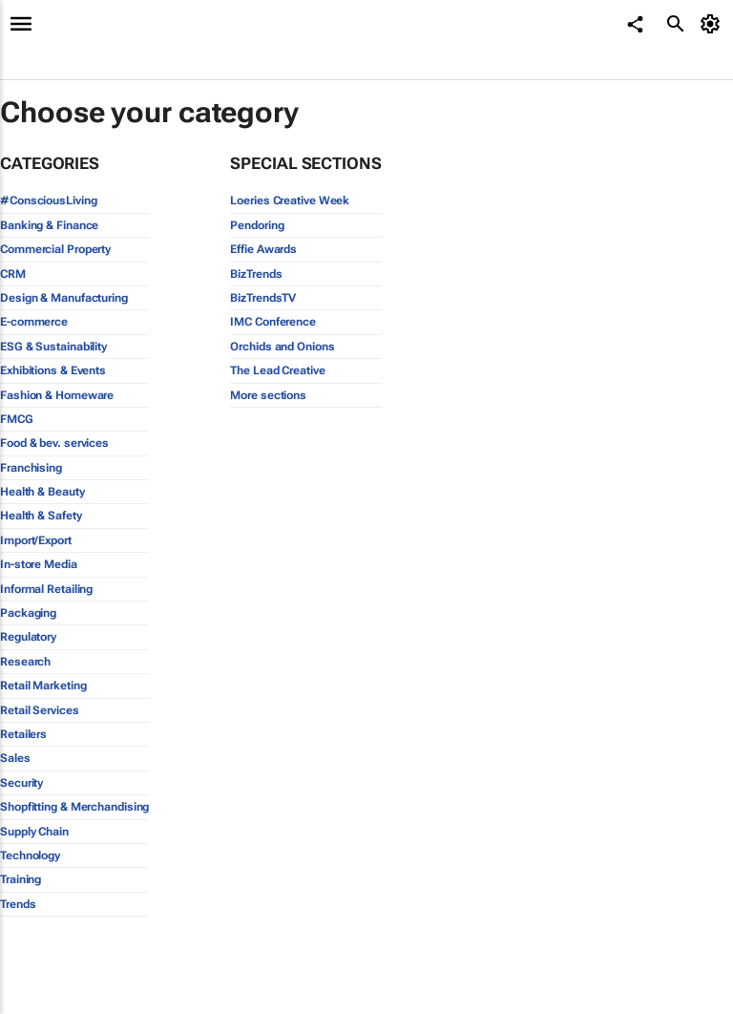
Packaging (28, 613)
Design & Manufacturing (64, 298)
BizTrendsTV (263, 298)
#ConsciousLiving (48, 200)
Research (25, 661)
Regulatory (28, 637)
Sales (15, 758)
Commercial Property (55, 249)
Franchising (31, 468)
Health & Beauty (42, 491)
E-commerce (34, 321)
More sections (268, 395)
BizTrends (256, 274)
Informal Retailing (46, 589)
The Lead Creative (277, 370)
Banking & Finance (49, 225)
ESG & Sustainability (53, 346)
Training (20, 879)
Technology (30, 855)
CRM (13, 274)
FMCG (16, 419)
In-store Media (38, 564)
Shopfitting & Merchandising (74, 806)
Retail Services (39, 710)
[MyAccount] (713, 24)
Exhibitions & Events (53, 370)
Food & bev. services (54, 443)
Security (21, 783)
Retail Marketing (43, 685)
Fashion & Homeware (57, 395)
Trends (17, 904)
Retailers (23, 734)
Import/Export (36, 540)
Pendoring (256, 225)
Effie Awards (263, 249)
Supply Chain (34, 831)
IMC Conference (273, 321)
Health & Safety (41, 515)
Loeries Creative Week (289, 200)
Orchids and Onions (282, 346)
